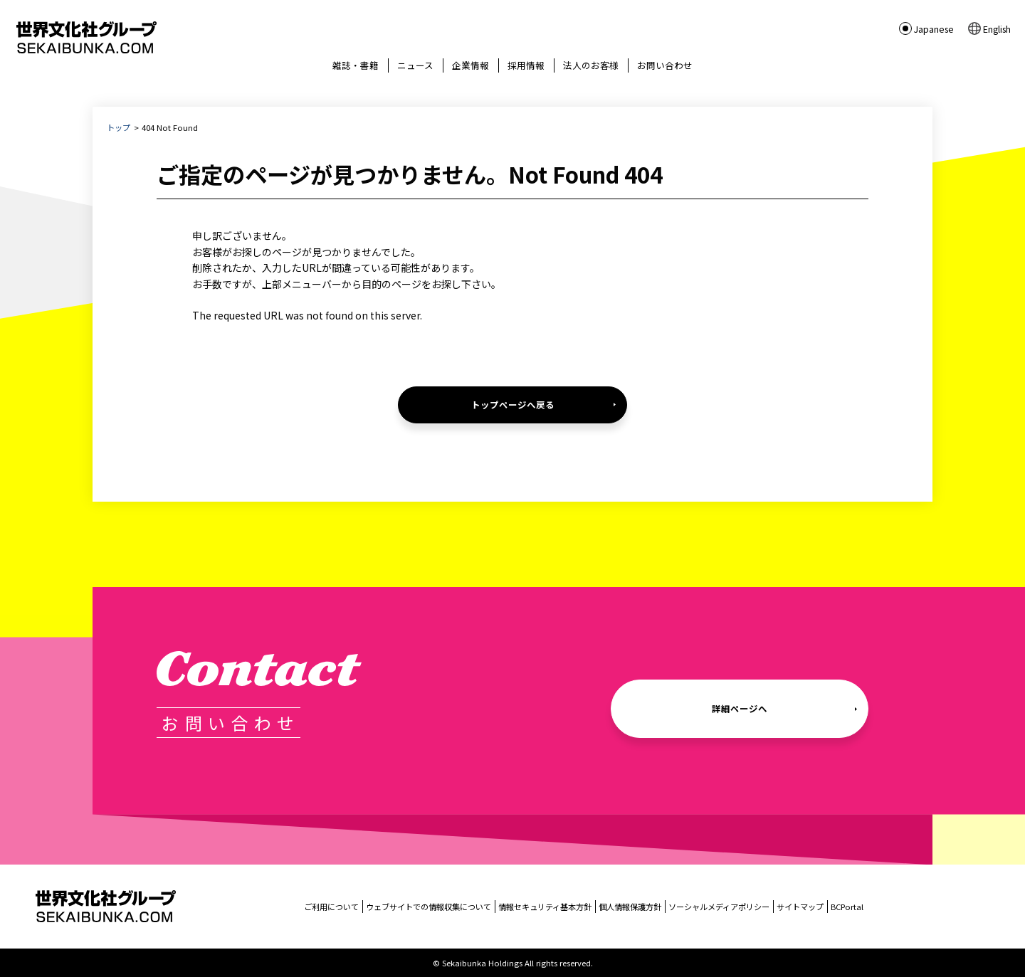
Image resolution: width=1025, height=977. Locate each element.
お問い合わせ (665, 65)
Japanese (934, 28)
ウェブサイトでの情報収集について (428, 906)
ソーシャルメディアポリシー (718, 906)
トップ (118, 127)
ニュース (415, 65)
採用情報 (526, 65)
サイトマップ (800, 906)
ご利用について (331, 906)
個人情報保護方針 (630, 906)
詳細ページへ (739, 708)
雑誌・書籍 (355, 65)
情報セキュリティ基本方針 (545, 906)
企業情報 (470, 65)
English (997, 28)
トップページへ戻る (512, 404)
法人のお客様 (591, 65)
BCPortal (847, 906)
